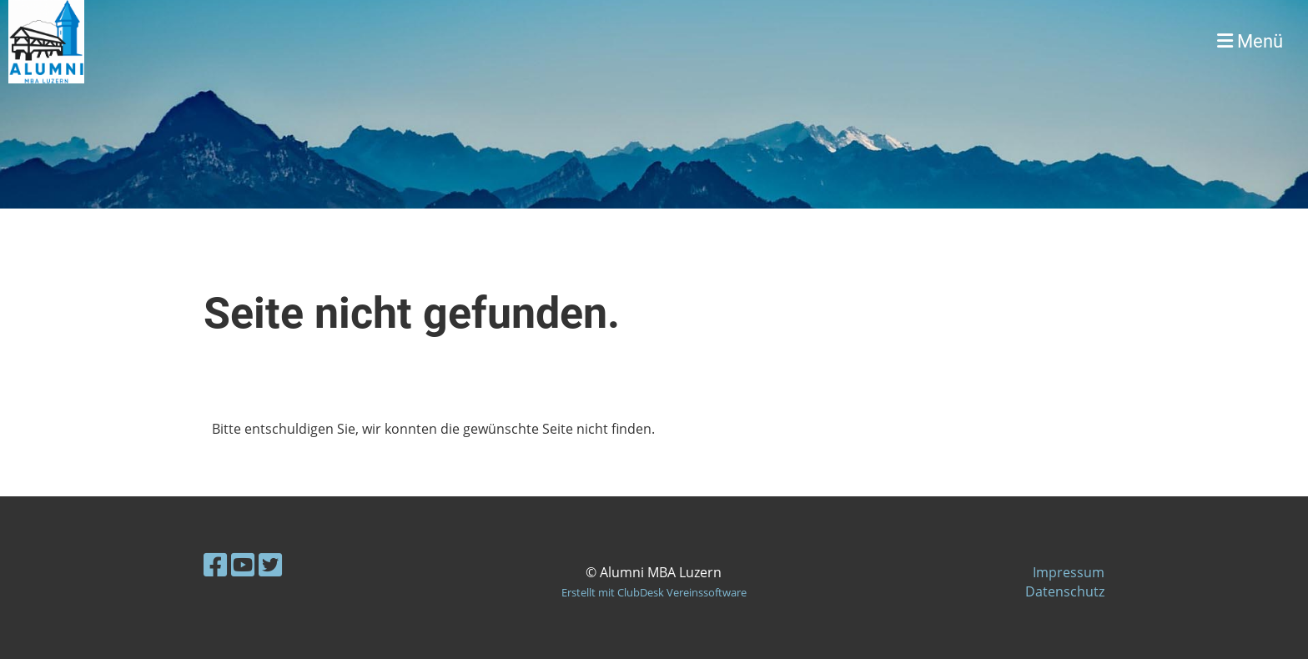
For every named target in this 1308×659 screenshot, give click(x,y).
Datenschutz (1064, 591)
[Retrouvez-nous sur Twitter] (270, 564)
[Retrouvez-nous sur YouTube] (242, 564)
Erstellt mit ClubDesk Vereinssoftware (654, 592)
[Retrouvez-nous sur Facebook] (215, 564)
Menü (1250, 41)
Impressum (1068, 572)
